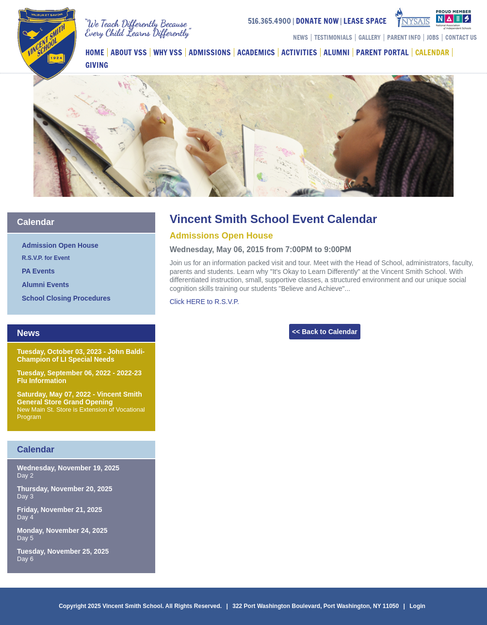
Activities (299, 52)
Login (417, 606)
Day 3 (25, 496)
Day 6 (25, 558)
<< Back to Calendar (324, 332)
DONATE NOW (317, 21)
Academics (256, 52)
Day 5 (25, 538)
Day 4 (25, 517)
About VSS (129, 52)
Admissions (210, 52)
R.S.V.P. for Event (46, 258)
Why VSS (167, 52)
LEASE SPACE (365, 21)
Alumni (337, 52)
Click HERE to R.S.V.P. (204, 301)
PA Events (38, 271)
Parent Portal (382, 52)
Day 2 (25, 475)
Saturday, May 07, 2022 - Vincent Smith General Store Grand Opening (79, 398)
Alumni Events (45, 284)
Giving (96, 65)
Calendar (432, 52)
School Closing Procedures (66, 298)
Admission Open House (60, 245)
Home (94, 52)
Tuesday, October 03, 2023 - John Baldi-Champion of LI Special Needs (81, 355)
